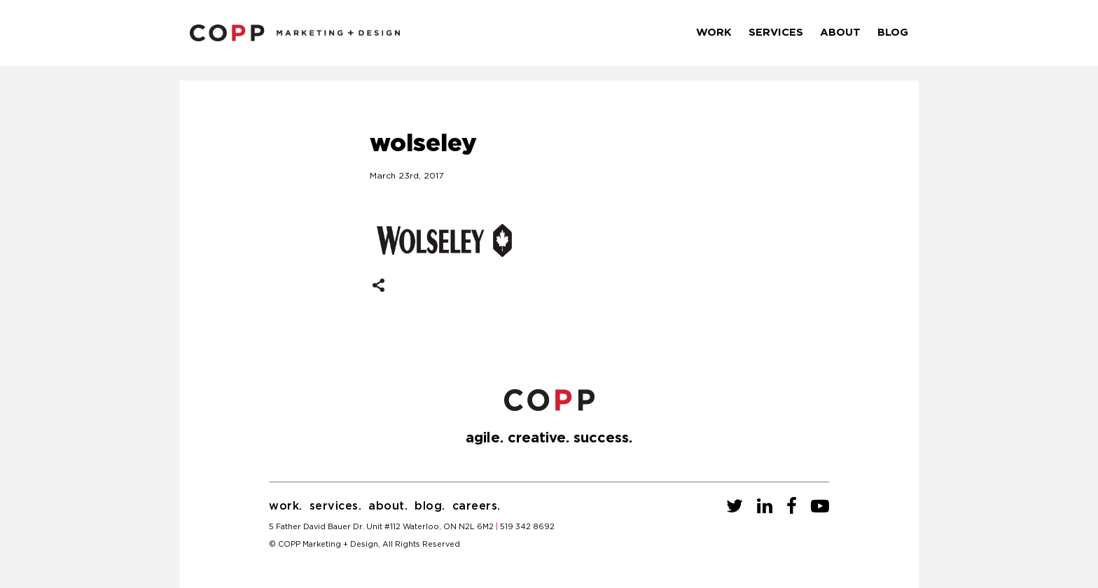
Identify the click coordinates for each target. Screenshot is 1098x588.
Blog (892, 32)
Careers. (476, 506)
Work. (286, 506)
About (840, 32)
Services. (336, 506)
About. (388, 506)
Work (714, 32)
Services (776, 32)
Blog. (430, 506)
